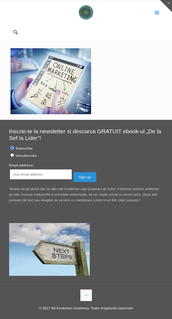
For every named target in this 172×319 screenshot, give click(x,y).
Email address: (21, 165)
